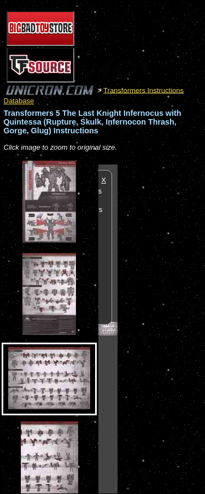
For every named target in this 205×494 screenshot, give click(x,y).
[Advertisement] (161, 328)
